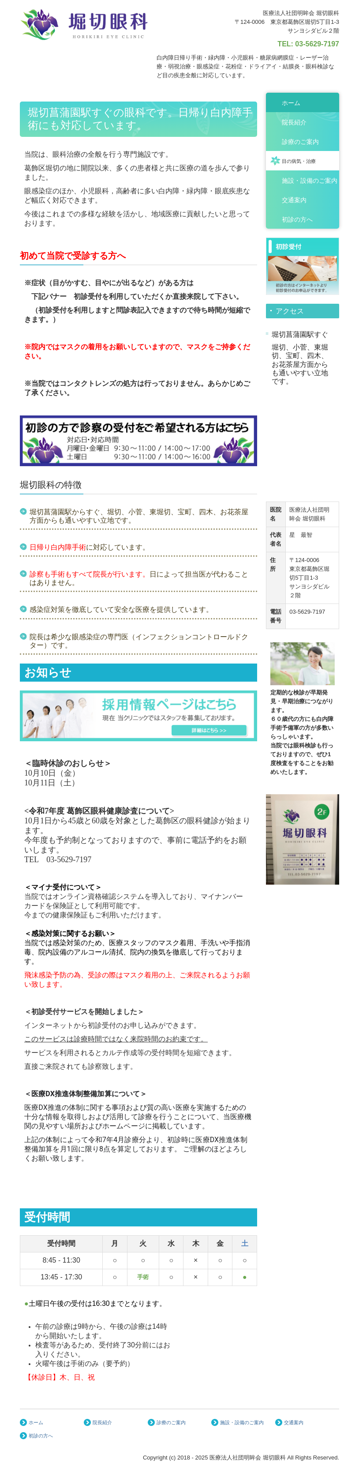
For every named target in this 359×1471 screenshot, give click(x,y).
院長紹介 (294, 122)
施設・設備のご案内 (309, 180)
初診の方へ (297, 219)
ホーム (291, 102)
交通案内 (294, 200)
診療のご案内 (300, 141)
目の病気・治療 (299, 161)
